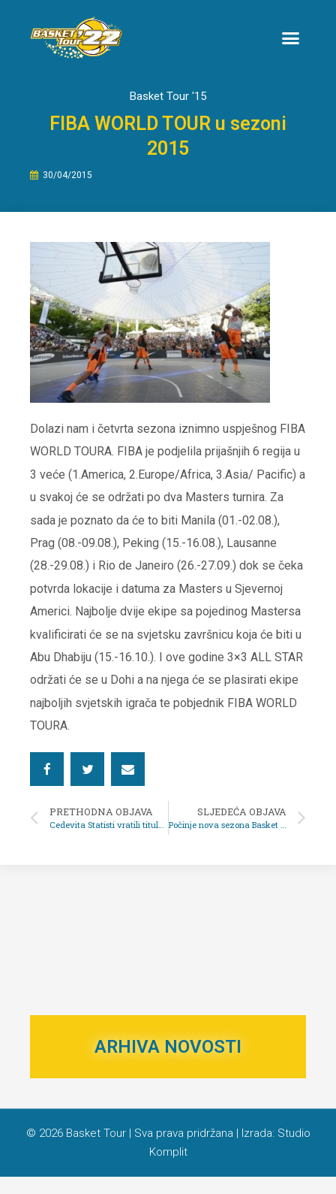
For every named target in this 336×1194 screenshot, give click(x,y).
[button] (290, 37)
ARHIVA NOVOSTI (168, 1064)
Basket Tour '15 (168, 112)
